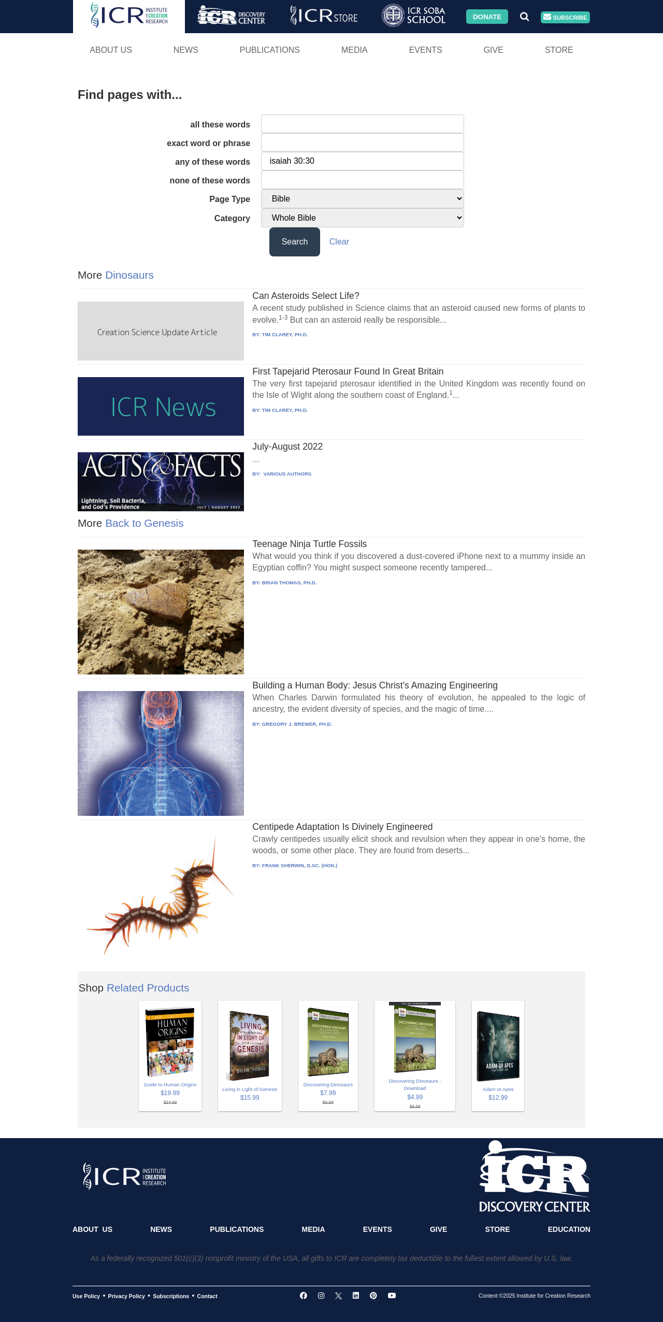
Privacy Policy (126, 1296)
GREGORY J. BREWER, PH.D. (297, 724)
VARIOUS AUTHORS (286, 474)
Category (232, 218)
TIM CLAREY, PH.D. (285, 334)
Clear (339, 241)
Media (354, 50)
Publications (270, 50)
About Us (111, 50)
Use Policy (86, 1296)
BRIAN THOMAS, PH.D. (289, 582)
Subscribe (565, 17)
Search (295, 241)
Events (425, 50)
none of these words (210, 180)
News (186, 50)
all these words (221, 124)
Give (493, 50)
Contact (207, 1296)
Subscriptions (171, 1296)
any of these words (212, 161)
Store (559, 50)
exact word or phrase (208, 143)
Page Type (229, 199)
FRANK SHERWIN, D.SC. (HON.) (299, 865)
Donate (487, 16)
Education (569, 1229)
